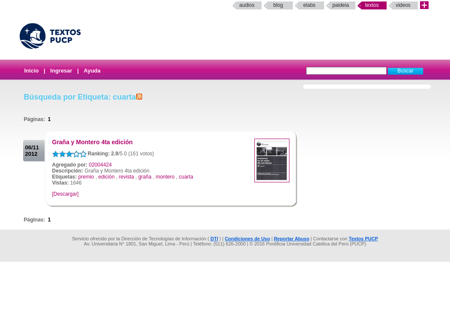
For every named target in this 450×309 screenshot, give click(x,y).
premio (86, 177)
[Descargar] (65, 194)
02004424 (100, 165)
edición (106, 177)
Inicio (31, 70)
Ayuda (92, 70)
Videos (403, 5)
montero (165, 177)
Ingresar (61, 70)
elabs (309, 5)
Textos (371, 5)
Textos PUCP (363, 238)
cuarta (186, 177)
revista (126, 177)
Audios (246, 5)
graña (145, 177)
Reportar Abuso (292, 238)
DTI (214, 238)
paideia (340, 5)
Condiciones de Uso (247, 238)
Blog (278, 5)
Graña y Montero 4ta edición (92, 142)
